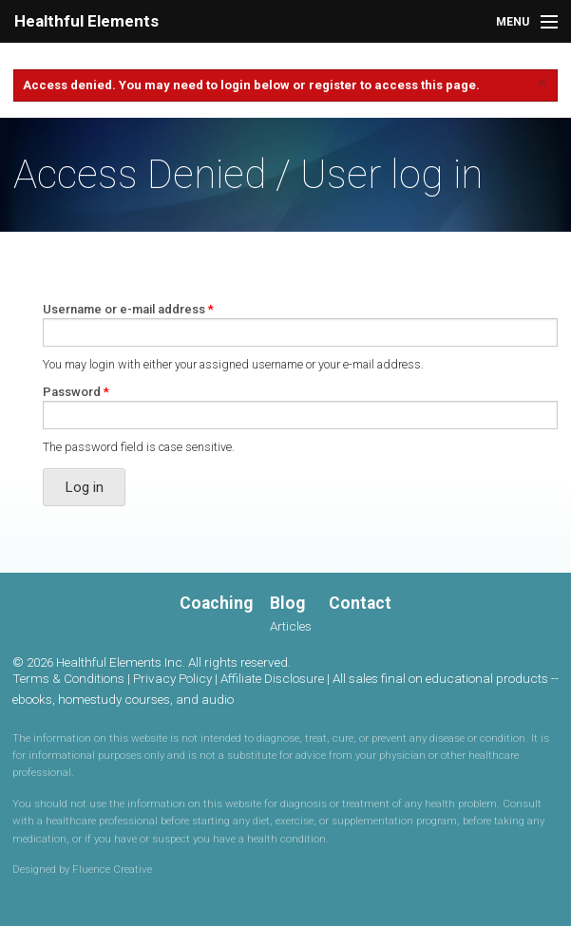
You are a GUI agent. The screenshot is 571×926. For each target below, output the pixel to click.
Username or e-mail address (128, 309)
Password (76, 392)
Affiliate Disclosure (272, 678)
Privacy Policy (172, 678)
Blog (287, 603)
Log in (85, 487)
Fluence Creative (112, 869)
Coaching (216, 603)
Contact (360, 603)
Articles (291, 625)
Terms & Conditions (68, 678)
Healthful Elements (86, 20)
